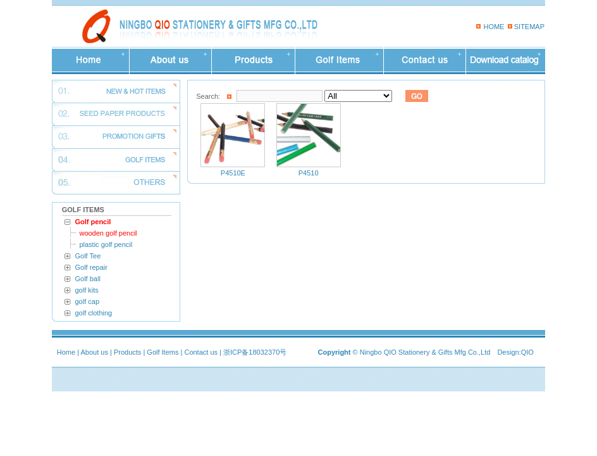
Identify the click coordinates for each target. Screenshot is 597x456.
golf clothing (94, 313)
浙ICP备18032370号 (254, 352)
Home (66, 352)
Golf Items (162, 352)
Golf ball (88, 278)
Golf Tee (88, 256)
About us (94, 352)
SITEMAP (529, 26)
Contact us (201, 352)
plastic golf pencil (105, 244)
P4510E (233, 173)
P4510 (308, 173)
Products (127, 352)
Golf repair (91, 267)
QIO (527, 352)
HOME (493, 26)
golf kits (87, 290)
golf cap (87, 301)
